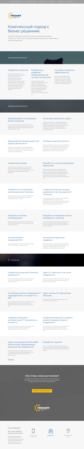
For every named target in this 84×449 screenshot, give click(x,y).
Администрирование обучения (16, 1)
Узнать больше (11, 359)
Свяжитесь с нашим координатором (42, 390)
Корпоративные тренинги (31, 1)
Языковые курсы (43, 1)
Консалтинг (52, 1)
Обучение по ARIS (61, 1)
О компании (70, 1)
